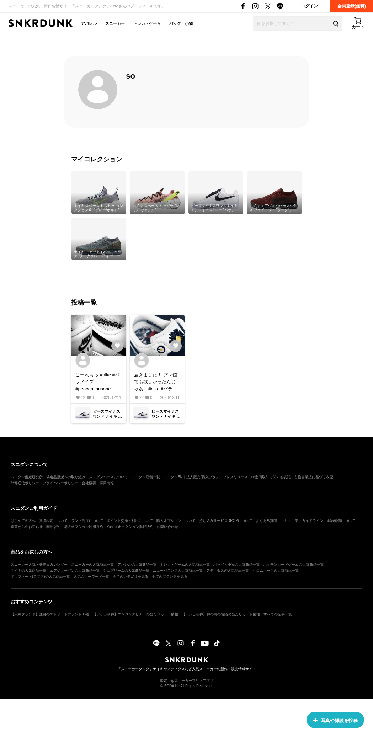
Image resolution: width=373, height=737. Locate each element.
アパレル (89, 23)
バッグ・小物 (181, 23)
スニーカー (115, 23)
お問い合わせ (167, 527)
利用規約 (53, 527)
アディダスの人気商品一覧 (227, 570)
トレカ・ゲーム (147, 23)
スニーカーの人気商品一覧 (92, 564)
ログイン (309, 6)
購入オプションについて (176, 521)
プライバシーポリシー (60, 483)
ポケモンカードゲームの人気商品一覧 (293, 564)
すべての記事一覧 (277, 614)
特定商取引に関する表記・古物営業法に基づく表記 (292, 477)
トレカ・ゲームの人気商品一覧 (185, 564)
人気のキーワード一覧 (91, 576)
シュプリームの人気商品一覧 (126, 570)
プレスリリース (235, 477)
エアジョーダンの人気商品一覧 (75, 570)
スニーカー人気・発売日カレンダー (39, 564)
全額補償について (341, 521)
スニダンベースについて (108, 477)
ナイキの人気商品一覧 (28, 570)
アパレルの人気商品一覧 (136, 564)
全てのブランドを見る (169, 576)
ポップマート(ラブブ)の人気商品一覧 (40, 576)
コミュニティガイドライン (302, 521)
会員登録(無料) (351, 6)
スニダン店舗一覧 (146, 477)
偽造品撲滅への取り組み (65, 477)
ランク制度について (87, 521)
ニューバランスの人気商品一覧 (178, 570)
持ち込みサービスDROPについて (225, 521)
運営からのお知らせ (27, 527)
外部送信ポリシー (25, 483)
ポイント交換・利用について (130, 521)
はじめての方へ (23, 521)
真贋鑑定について (53, 521)
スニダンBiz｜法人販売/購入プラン (191, 477)
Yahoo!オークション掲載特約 (130, 527)
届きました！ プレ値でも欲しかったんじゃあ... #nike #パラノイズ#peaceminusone (156, 382)
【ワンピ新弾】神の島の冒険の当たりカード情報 (221, 614)
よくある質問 (266, 521)
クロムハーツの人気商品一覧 (275, 570)
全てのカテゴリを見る (130, 576)
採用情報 (107, 483)
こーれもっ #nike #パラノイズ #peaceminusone (97, 381)
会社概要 (89, 483)
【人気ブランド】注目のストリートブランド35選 (50, 614)
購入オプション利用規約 (83, 527)
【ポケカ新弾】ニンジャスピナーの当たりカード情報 (135, 614)
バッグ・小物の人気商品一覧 (236, 564)
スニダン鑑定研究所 (27, 477)
